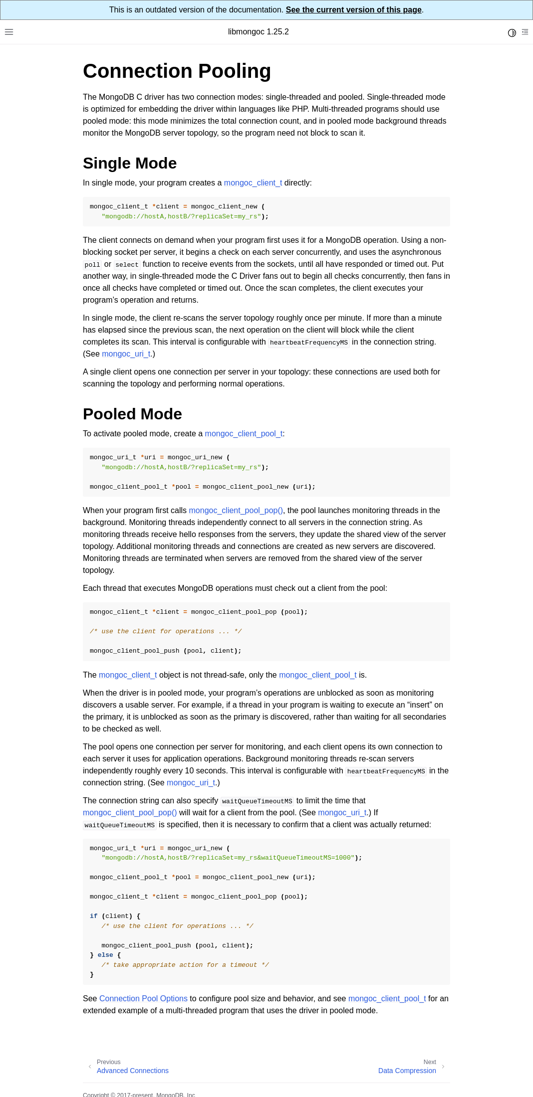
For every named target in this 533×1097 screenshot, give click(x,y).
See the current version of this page (354, 9)
